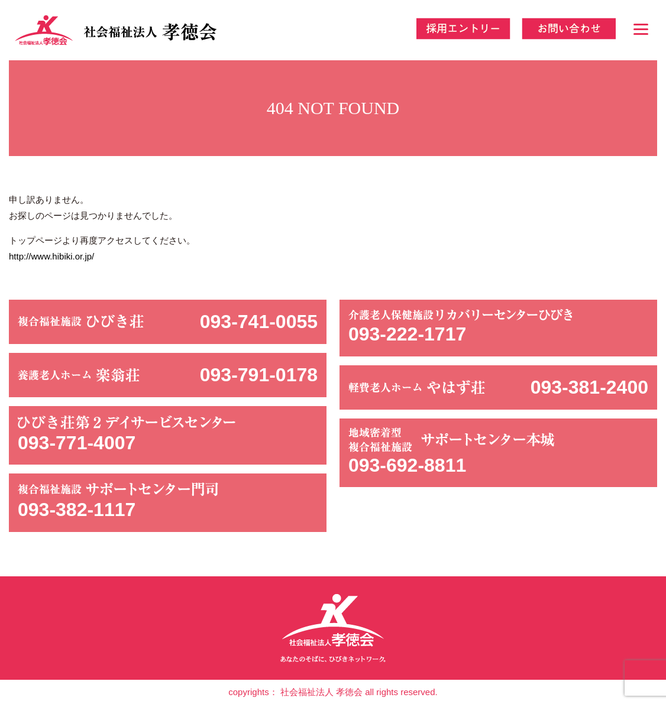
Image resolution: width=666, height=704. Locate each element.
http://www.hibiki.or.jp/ (51, 256)
